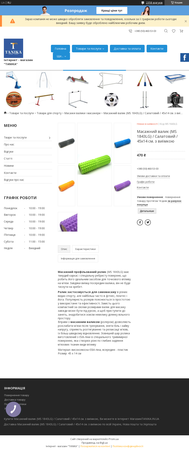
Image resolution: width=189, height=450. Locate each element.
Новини (9, 165)
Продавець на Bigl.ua (95, 442)
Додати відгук (173, 31)
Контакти (156, 48)
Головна (60, 48)
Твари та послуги (15, 137)
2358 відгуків (154, 2)
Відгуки (8, 151)
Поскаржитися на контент (95, 446)
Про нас (9, 144)
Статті (8, 158)
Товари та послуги (88, 48)
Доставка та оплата (127, 48)
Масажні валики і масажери (82, 113)
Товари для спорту (49, 113)
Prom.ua (114, 439)
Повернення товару (16, 395)
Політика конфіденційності (128, 446)
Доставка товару (14, 399)
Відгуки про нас (14, 180)
